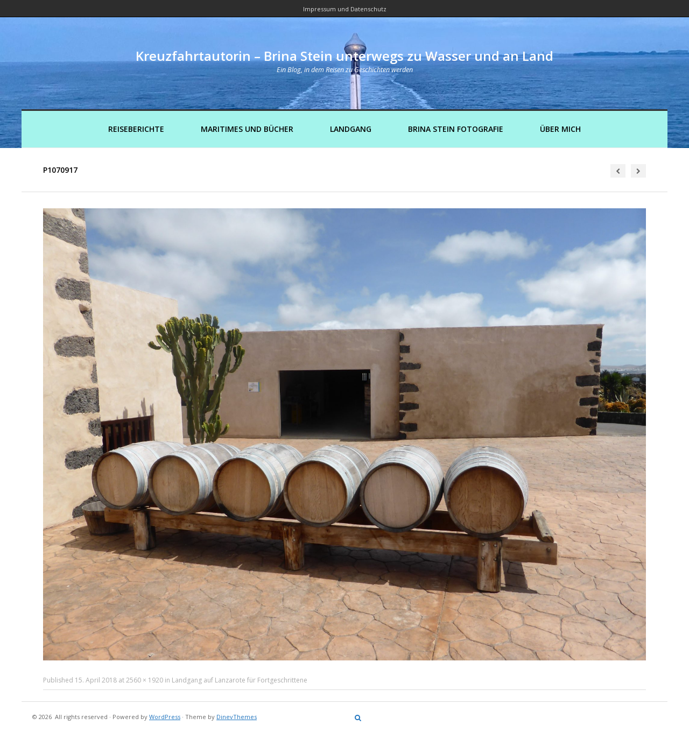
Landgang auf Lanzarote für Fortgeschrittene (239, 680)
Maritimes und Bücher (247, 129)
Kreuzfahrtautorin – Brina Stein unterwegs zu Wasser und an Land (344, 56)
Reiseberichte (136, 129)
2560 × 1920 (144, 680)
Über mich (560, 129)
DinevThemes (236, 717)
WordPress (164, 717)
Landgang (350, 129)
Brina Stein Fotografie (455, 129)
